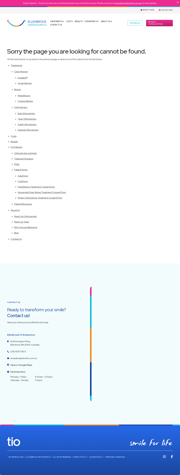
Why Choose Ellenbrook (25, 227)
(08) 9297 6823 (166, 10)
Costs (69, 21)
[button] (135, 23)
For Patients (91, 21)
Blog (16, 232)
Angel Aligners (25, 83)
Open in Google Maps (21, 365)
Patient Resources (23, 204)
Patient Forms (147, 10)
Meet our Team (21, 221)
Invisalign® (22, 77)
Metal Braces (24, 95)
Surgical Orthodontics (28, 129)
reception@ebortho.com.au (128, 3)
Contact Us (56, 25)
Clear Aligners (21, 71)
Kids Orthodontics (26, 113)
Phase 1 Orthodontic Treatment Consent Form (40, 197)
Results (79, 21)
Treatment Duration (23, 158)
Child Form (23, 181)
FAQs (16, 164)
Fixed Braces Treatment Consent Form (36, 186)
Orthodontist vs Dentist (25, 153)
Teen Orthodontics (27, 119)
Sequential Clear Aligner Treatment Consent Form (42, 192)
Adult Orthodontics (27, 124)
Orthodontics (20, 107)
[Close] (178, 2)
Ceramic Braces (25, 101)
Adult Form (23, 175)
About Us (105, 21)
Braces (17, 89)
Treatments (56, 21)
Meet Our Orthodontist (25, 216)
